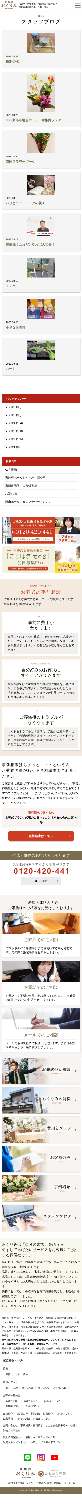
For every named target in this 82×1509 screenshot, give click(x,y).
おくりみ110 (59, 1388)
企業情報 (8, 1418)
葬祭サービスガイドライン (45, 1442)
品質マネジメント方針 (15, 1442)
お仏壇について (14, 1406)
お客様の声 (21, 1413)
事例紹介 (35, 1413)
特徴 (5, 1368)
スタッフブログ (64, 1413)
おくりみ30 (12, 1388)
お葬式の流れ (13, 1401)
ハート (11, 369)
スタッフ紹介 (22, 1418)
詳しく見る (41, 881)
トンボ (11, 286)
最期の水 (12, 61)
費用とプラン (10, 1382)
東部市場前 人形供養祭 (21, 485)
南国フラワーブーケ (20, 161)
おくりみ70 (43, 1388)
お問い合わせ (10, 1425)
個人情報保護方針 (13, 1437)
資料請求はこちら (41, 836)
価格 (25, 1374)
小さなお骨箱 (15, 327)
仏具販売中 (12, 469)
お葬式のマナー (32, 1401)
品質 (8, 1374)
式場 (16, 1374)
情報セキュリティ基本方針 (40, 1437)
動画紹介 (48, 1413)
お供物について (52, 1401)
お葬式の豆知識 (11, 1395)
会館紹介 (8, 1413)
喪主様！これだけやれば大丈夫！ (30, 244)
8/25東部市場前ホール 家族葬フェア (33, 120)
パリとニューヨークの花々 (25, 203)
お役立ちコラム (41, 1418)
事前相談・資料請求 (31, 1425)
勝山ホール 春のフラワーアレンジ (28, 501)
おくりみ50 (27, 1388)
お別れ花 (11, 493)
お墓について (33, 1406)
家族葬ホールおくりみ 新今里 (25, 477)
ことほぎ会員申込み (56, 1425)
